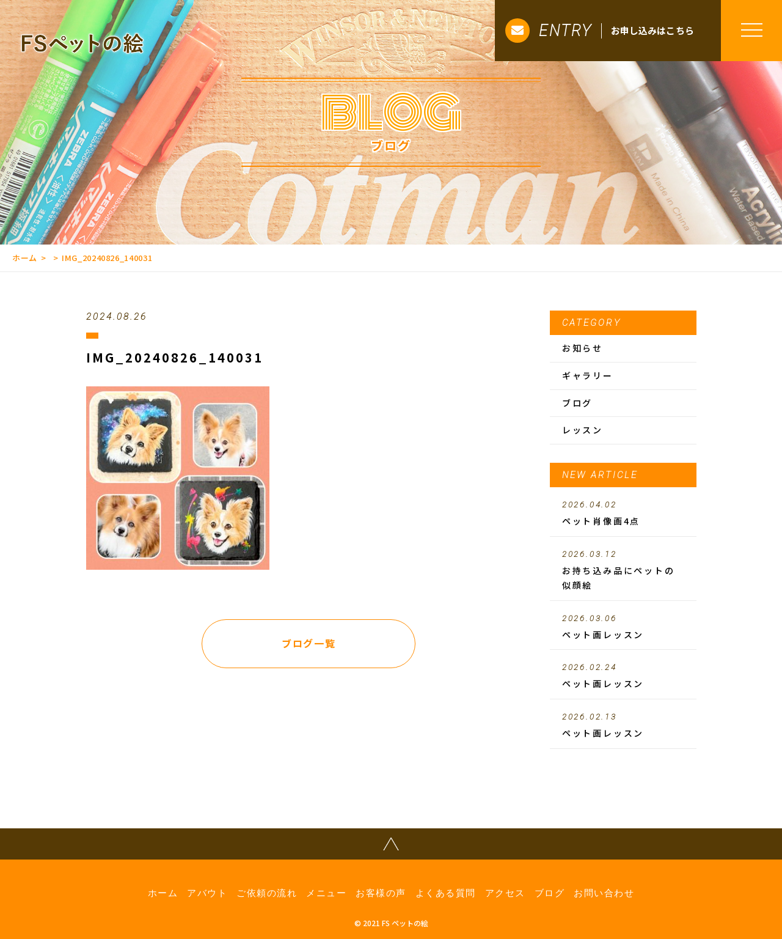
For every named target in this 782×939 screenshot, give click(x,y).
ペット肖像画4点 (623, 513)
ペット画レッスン (623, 627)
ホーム (24, 257)
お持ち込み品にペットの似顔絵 (623, 570)
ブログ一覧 (308, 643)
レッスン (582, 430)
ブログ (577, 403)
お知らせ (582, 348)
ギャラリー (587, 375)
